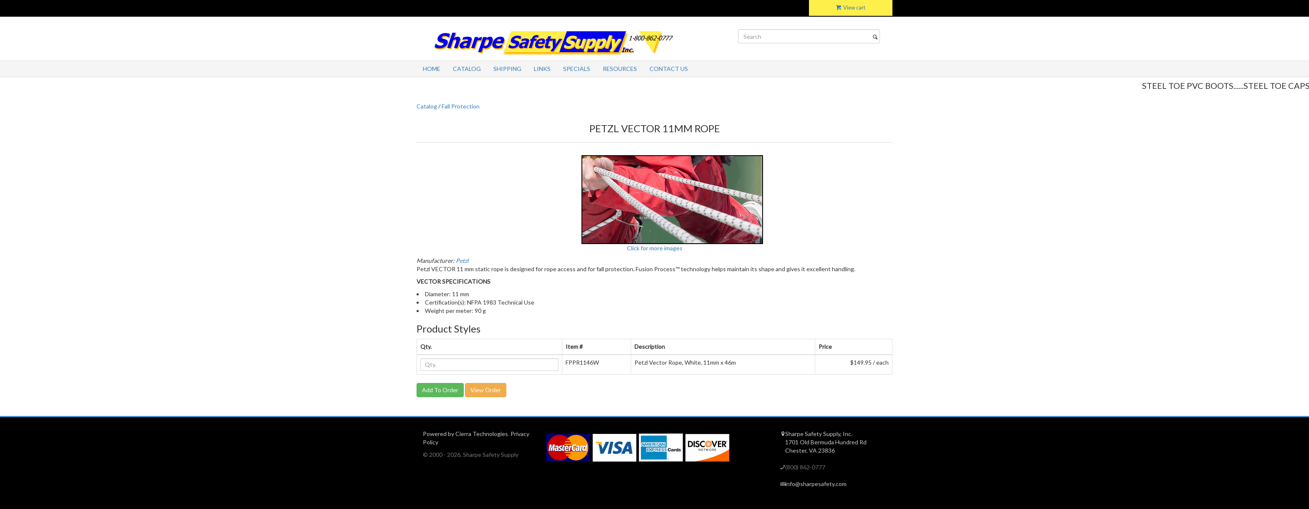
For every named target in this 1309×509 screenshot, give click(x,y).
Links (542, 68)
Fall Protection (461, 106)
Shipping (507, 68)
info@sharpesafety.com (816, 483)
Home (431, 68)
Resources (620, 68)
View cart (850, 8)
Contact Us (668, 68)
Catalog (467, 68)
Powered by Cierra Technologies (465, 433)
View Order (485, 389)
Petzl (462, 260)
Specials (576, 68)
